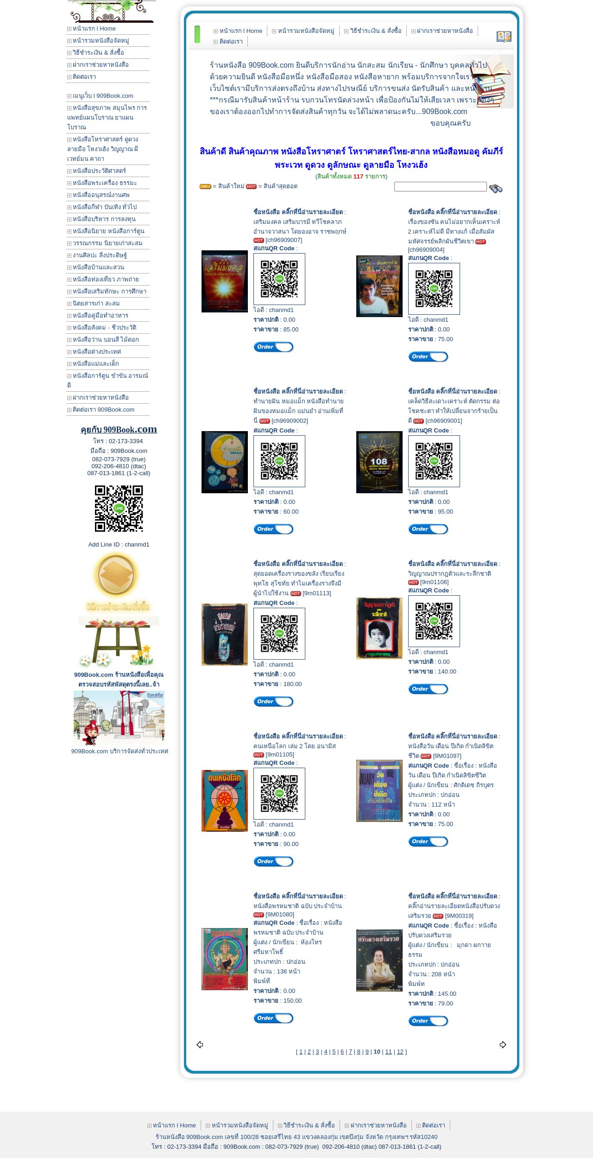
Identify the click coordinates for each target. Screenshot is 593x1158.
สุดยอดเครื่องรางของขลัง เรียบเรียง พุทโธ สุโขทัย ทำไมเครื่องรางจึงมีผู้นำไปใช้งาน (298, 583)
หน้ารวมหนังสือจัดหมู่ (98, 40)
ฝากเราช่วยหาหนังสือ (98, 64)
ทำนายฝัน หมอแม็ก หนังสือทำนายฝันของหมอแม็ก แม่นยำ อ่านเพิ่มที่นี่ (298, 411)
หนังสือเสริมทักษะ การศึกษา (106, 291)
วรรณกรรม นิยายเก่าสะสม (105, 243)
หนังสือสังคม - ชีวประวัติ (101, 327)
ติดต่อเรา (81, 76)
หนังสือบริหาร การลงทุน (101, 219)
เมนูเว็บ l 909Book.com (100, 95)
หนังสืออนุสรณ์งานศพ (98, 194)
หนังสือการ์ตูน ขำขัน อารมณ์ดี (108, 380)
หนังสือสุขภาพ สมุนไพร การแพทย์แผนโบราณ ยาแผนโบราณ (107, 117)
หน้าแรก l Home (91, 28)
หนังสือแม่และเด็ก (93, 363)
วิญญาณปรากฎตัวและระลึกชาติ (449, 573)
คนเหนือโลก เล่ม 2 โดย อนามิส (294, 746)
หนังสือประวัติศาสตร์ (96, 170)
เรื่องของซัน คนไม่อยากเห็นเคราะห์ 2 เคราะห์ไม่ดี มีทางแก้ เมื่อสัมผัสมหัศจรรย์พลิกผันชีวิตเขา (454, 231)
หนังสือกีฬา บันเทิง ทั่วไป (102, 207)
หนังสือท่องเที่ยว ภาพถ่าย (103, 279)
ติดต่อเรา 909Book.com (101, 409)
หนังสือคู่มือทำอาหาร (98, 315)
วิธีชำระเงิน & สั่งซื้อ (96, 52)
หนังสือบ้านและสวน (96, 267)
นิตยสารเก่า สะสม (93, 303)
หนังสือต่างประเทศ (94, 351)
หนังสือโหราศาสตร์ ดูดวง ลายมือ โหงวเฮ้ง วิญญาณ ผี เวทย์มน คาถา (103, 149)
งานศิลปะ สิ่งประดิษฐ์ (97, 255)
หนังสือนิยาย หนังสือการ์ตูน (106, 231)
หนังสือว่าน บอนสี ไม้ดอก (103, 339)
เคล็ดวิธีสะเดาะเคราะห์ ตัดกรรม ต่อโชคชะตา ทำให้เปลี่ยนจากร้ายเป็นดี (454, 411)
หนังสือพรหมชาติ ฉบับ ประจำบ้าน (297, 906)
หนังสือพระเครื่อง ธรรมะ (102, 182)
